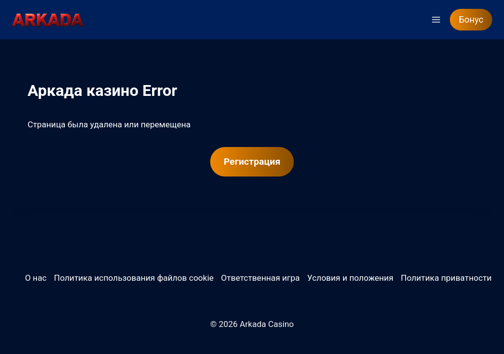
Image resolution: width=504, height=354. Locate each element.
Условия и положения (350, 278)
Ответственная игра (260, 278)
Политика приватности (446, 278)
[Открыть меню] (436, 19)
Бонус (471, 19)
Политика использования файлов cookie (134, 278)
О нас (36, 278)
